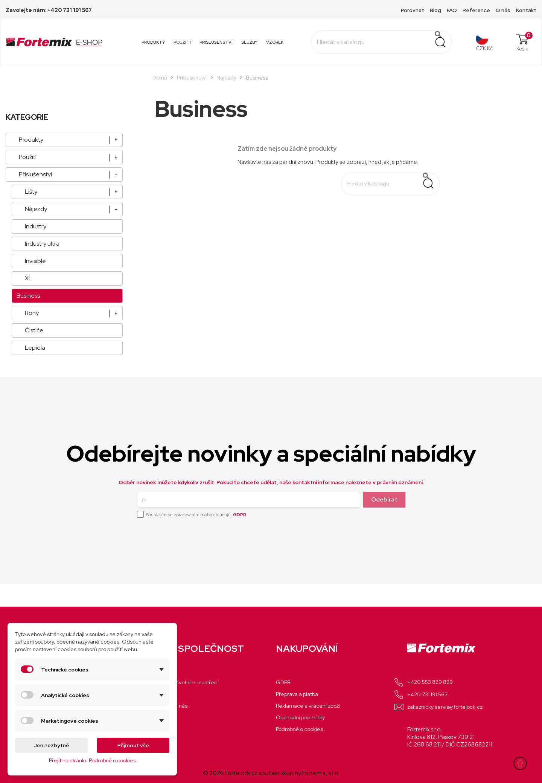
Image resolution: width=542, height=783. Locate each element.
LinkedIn (482, 592)
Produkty (153, 42)
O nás (503, 10)
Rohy (32, 313)
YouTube (449, 592)
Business (28, 296)
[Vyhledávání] (381, 42)
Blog (435, 10)
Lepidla (35, 348)
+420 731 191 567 (427, 694)
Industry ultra (42, 244)
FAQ (452, 10)
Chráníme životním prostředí (184, 682)
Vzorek (274, 42)
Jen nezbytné (51, 745)
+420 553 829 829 (430, 682)
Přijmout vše (133, 745)
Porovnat (412, 10)
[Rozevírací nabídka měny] (484, 42)
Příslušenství (216, 42)
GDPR (239, 515)
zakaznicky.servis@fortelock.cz (445, 706)
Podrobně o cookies (299, 729)
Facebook (432, 592)
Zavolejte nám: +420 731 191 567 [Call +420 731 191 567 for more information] (49, 10)
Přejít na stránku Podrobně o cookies (92, 760)
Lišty (31, 192)
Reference (476, 10)
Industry (35, 226)
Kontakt (526, 10)
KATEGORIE (27, 117)
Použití (182, 42)
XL (28, 278)
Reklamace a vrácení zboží (308, 705)
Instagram (465, 592)
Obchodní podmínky (300, 717)
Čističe (34, 330)
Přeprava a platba (297, 694)
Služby (249, 42)
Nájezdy (36, 209)
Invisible (35, 261)
